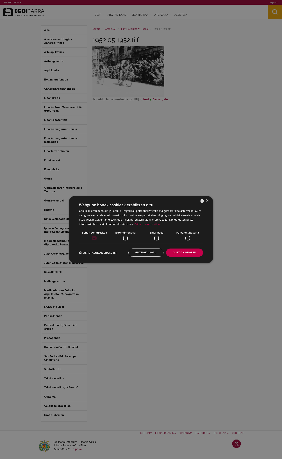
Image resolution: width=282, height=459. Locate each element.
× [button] (207, 200)
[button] (98, 253)
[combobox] (202, 201)
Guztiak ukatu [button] (146, 252)
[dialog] (141, 229)
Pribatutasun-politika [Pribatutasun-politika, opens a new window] (147, 224)
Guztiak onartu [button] (184, 252)
